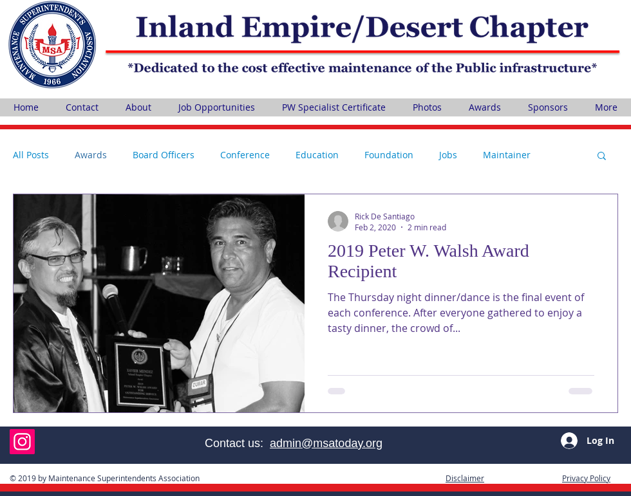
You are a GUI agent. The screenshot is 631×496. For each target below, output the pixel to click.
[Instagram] (22, 441)
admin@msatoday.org (326, 443)
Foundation (388, 155)
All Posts (31, 155)
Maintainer (507, 155)
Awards (91, 155)
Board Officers (163, 155)
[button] (602, 156)
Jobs (448, 155)
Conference (245, 155)
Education (317, 155)
